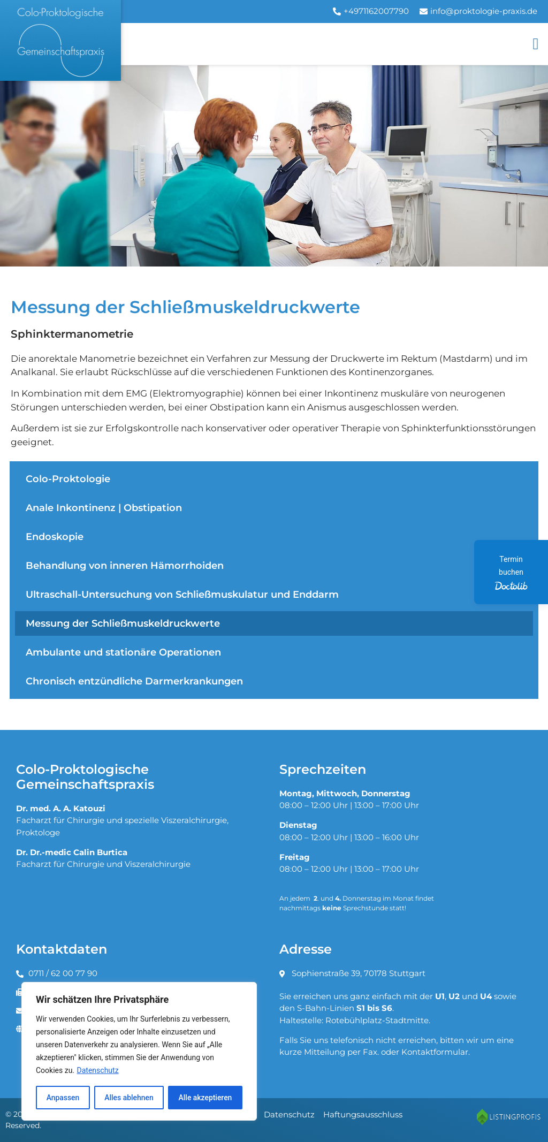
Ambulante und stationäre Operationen (123, 652)
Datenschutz (98, 1071)
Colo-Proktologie (68, 478)
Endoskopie (54, 536)
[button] (536, 44)
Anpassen (62, 1097)
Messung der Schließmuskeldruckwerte (123, 623)
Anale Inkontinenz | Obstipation (104, 507)
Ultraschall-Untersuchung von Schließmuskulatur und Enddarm (182, 594)
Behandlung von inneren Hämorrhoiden (125, 565)
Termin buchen (510, 573)
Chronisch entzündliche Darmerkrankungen (134, 681)
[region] (139, 1052)
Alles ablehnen (129, 1097)
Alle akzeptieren (205, 1097)
